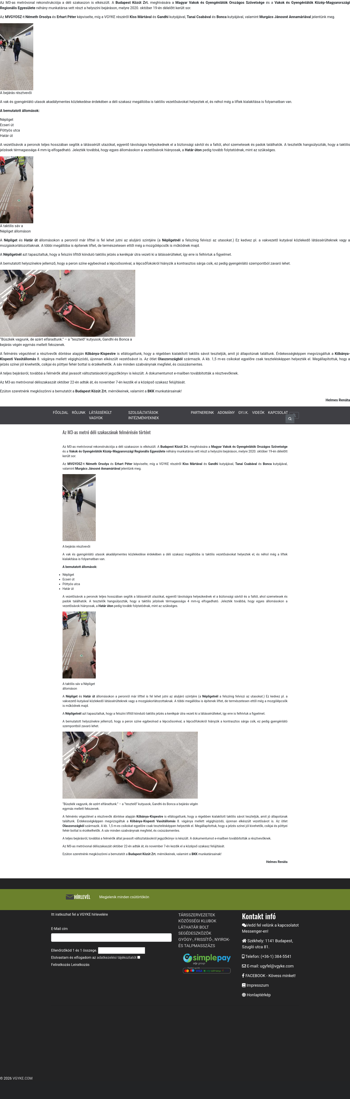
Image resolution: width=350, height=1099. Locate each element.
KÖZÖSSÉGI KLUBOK (197, 921)
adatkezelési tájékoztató (116, 957)
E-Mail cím (59, 929)
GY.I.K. (243, 412)
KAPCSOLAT (278, 412)
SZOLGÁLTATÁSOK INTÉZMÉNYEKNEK (143, 415)
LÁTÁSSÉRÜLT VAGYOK (100, 415)
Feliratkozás (60, 965)
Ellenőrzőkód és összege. (74, 950)
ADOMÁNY (226, 412)
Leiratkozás (80, 965)
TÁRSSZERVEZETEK (196, 915)
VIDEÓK (258, 412)
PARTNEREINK (202, 412)
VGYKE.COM (22, 1078)
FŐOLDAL (60, 412)
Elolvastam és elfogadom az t (93, 957)
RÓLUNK (78, 412)
